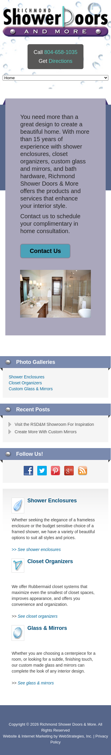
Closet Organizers (25, 382)
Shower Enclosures (26, 377)
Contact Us (45, 251)
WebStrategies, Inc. (76, 736)
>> (36, 549)
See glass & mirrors (36, 683)
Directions (60, 61)
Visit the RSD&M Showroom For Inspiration (54, 424)
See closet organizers (38, 616)
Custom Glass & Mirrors (31, 388)
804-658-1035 (60, 52)
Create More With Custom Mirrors (45, 431)
